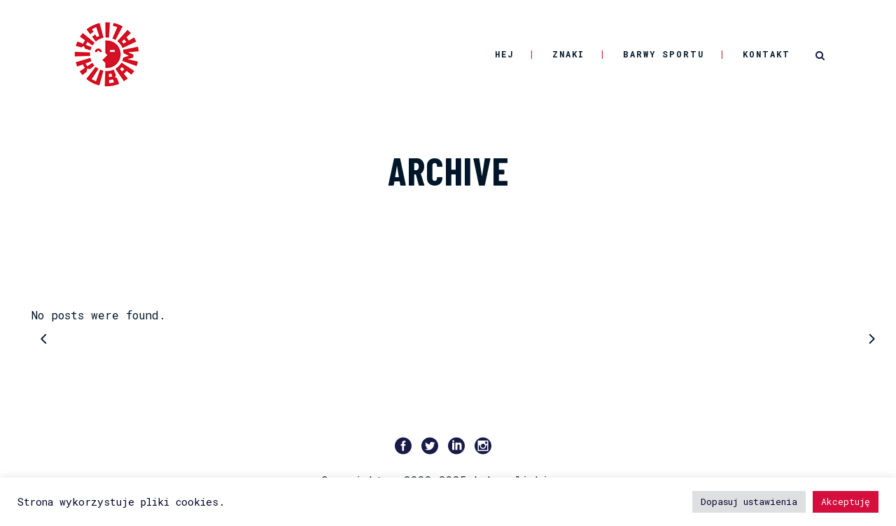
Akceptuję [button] (845, 501)
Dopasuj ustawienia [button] (749, 501)
